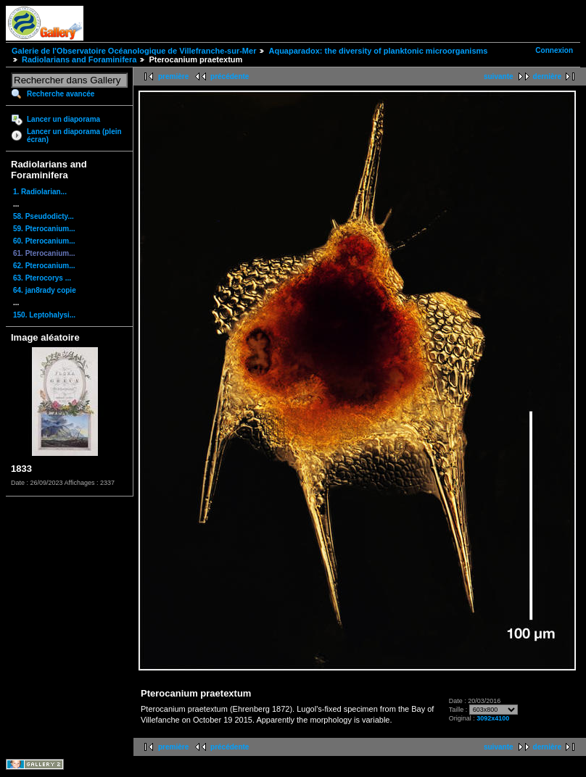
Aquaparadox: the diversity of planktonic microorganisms (377, 50)
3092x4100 (492, 718)
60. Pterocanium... (44, 241)
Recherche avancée (60, 94)
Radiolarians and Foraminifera (79, 59)
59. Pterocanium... (44, 229)
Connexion (554, 50)
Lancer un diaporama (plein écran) (74, 136)
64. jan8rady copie (44, 290)
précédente (229, 76)
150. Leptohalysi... (44, 315)
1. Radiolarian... (40, 192)
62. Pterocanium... (44, 266)
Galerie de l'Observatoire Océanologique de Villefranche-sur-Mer (134, 50)
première (173, 76)
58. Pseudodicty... (43, 216)
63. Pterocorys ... (42, 278)
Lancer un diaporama (63, 119)
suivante (498, 76)
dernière (547, 76)
